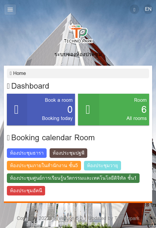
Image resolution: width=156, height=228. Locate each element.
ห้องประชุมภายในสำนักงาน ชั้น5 (44, 165)
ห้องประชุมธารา (27, 153)
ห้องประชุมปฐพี (68, 153)
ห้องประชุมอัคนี (26, 190)
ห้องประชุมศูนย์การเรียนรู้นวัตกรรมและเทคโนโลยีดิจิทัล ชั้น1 (73, 178)
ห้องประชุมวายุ (102, 165)
